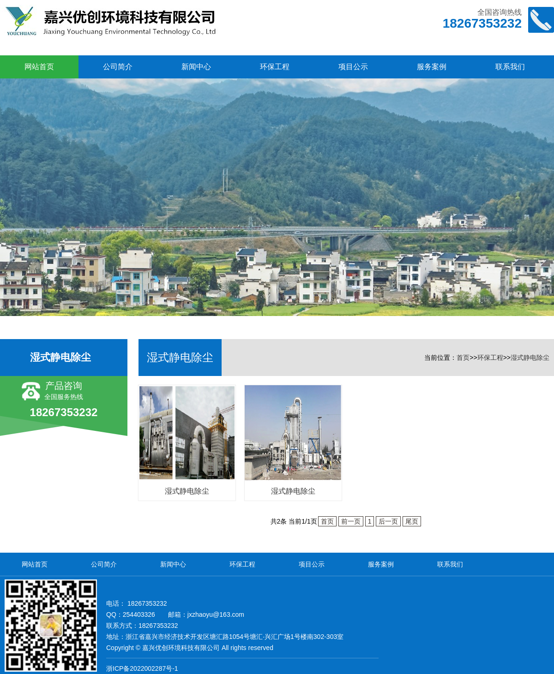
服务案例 (431, 67)
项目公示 (353, 67)
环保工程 (274, 67)
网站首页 (39, 67)
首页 (463, 357)
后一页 (388, 521)
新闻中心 (196, 67)
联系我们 (510, 67)
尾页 (411, 521)
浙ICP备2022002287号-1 (142, 668)
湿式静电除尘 (530, 357)
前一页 (351, 521)
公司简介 (117, 67)
